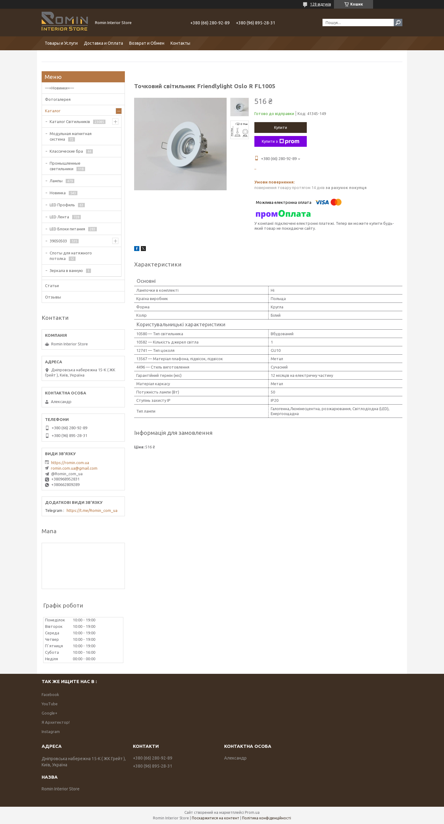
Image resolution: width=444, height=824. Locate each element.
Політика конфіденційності (266, 818)
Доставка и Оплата (103, 43)
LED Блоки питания (67, 229)
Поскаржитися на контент (215, 818)
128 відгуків (320, 4)
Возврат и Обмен (146, 43)
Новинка (58, 193)
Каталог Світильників (70, 121)
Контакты (180, 43)
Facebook (50, 694)
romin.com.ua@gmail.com (74, 468)
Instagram (51, 731)
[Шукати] (398, 22)
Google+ (49, 713)
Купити (280, 127)
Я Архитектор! (56, 722)
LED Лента (59, 217)
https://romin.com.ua (70, 462)
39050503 (58, 241)
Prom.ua (252, 812)
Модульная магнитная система (71, 136)
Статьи (52, 285)
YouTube (50, 704)
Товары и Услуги (61, 43)
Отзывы (53, 297)
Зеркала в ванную (66, 270)
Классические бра (66, 151)
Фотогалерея (58, 99)
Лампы (56, 181)
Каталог (52, 111)
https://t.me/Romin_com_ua (92, 510)
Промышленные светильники (65, 166)
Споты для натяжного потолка (71, 256)
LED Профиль (62, 205)
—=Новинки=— (59, 88)
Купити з (280, 141)
